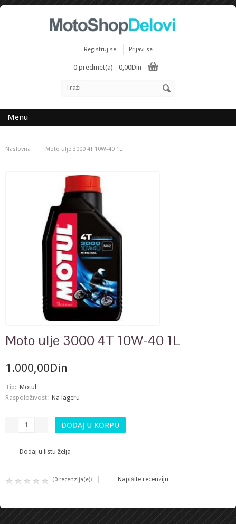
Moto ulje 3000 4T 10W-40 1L (83, 149)
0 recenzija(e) (72, 479)
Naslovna (18, 149)
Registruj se (100, 49)
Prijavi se (141, 49)
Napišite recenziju (143, 479)
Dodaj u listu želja (45, 451)
